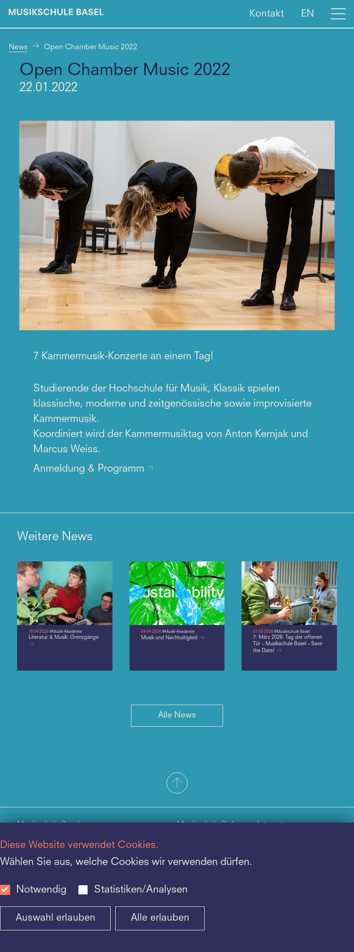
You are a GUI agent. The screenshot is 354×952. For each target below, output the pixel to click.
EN (307, 13)
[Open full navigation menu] (338, 14)
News (18, 47)
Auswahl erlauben (55, 918)
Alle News (177, 715)
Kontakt (266, 13)
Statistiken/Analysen (141, 890)
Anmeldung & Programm (93, 469)
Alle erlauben (160, 918)
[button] (177, 783)
